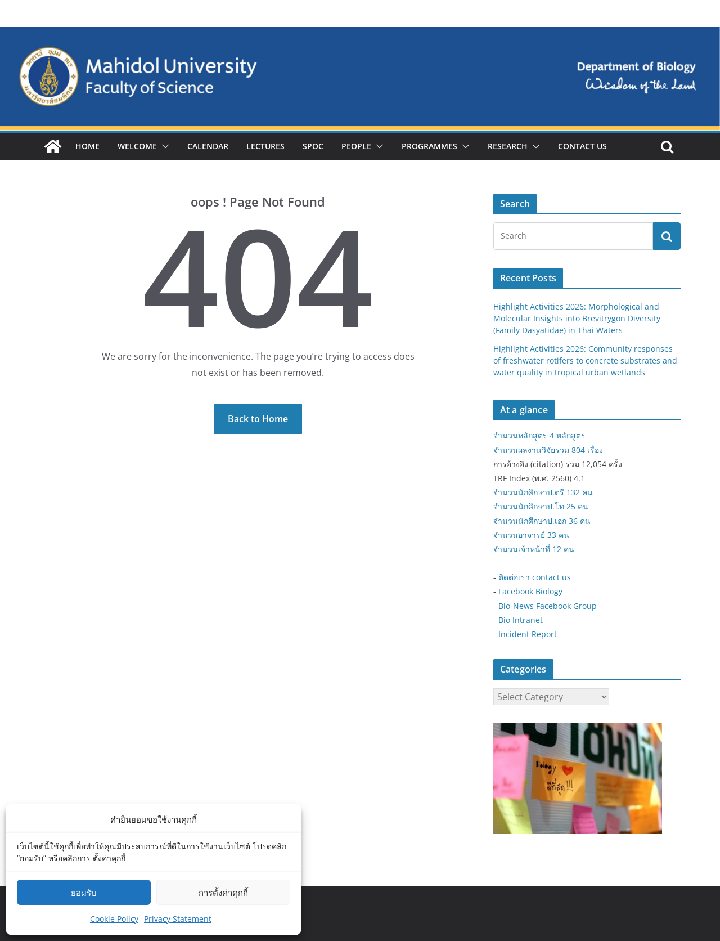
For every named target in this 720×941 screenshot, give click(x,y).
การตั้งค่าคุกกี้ (223, 892)
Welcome (137, 146)
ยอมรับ (84, 892)
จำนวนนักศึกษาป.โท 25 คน (540, 506)
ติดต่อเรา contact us (534, 577)
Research (508, 146)
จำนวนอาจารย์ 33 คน (531, 535)
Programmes (429, 146)
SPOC (313, 146)
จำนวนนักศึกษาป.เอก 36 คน (542, 521)
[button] (163, 146)
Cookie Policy (114, 918)
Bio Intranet (520, 620)
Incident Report (527, 634)
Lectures (265, 146)
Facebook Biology (530, 591)
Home (87, 146)
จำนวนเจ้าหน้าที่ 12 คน (533, 549)
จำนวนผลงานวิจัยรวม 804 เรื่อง (548, 450)
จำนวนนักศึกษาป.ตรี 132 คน (543, 492)
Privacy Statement (178, 918)
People (356, 146)
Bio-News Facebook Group (547, 606)
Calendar (207, 146)
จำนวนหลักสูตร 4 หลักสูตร (539, 435)
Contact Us (582, 146)
